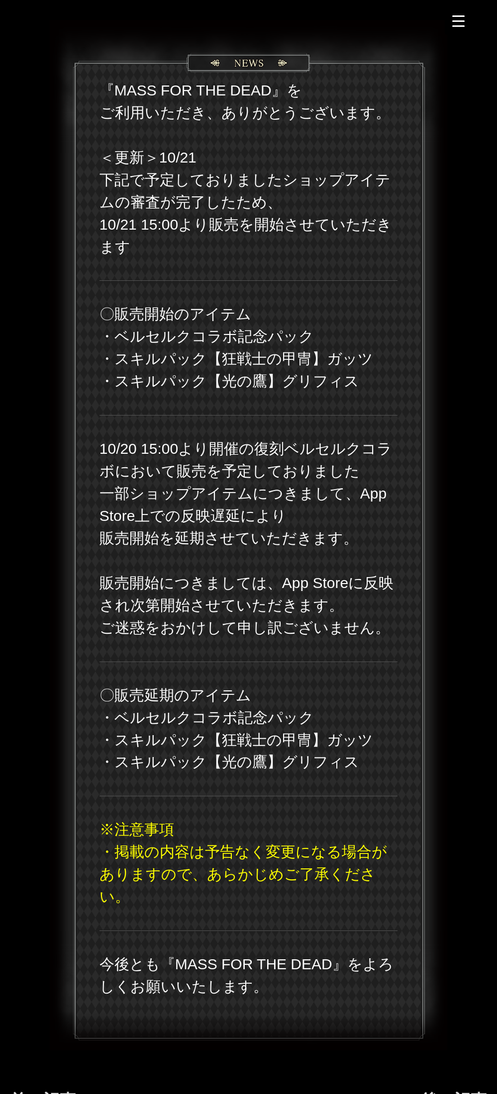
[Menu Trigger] (458, 21)
